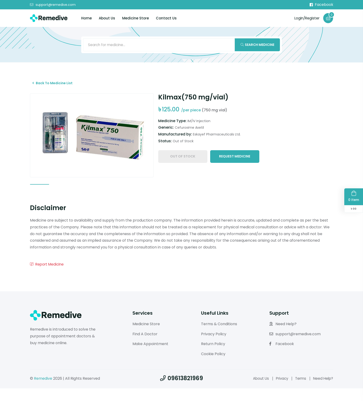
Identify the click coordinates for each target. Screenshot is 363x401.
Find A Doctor (145, 346)
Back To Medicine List (55, 86)
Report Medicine (48, 277)
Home (86, 18)
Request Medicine (234, 161)
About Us (107, 18)
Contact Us (166, 18)
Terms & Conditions (219, 336)
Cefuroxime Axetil (189, 131)
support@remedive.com (53, 5)
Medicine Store (135, 18)
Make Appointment (150, 356)
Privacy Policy (213, 346)
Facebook (321, 5)
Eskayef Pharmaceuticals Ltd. (217, 138)
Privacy (279, 391)
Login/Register (305, 18)
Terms (299, 391)
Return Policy (213, 356)
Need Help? (283, 336)
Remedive (43, 391)
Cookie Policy (213, 366)
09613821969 (181, 391)
